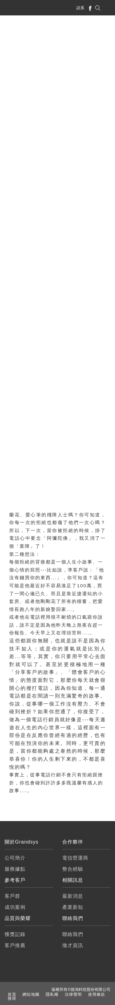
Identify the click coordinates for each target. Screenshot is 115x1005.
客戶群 (12, 896)
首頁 (12, 994)
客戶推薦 (15, 945)
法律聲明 (73, 994)
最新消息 (72, 896)
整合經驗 (72, 869)
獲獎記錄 (15, 934)
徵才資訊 (72, 945)
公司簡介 (15, 858)
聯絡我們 (72, 934)
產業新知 (72, 907)
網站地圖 (31, 994)
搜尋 (12, 998)
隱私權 (52, 994)
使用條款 (96, 994)
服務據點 (15, 869)
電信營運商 (75, 858)
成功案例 (15, 907)
